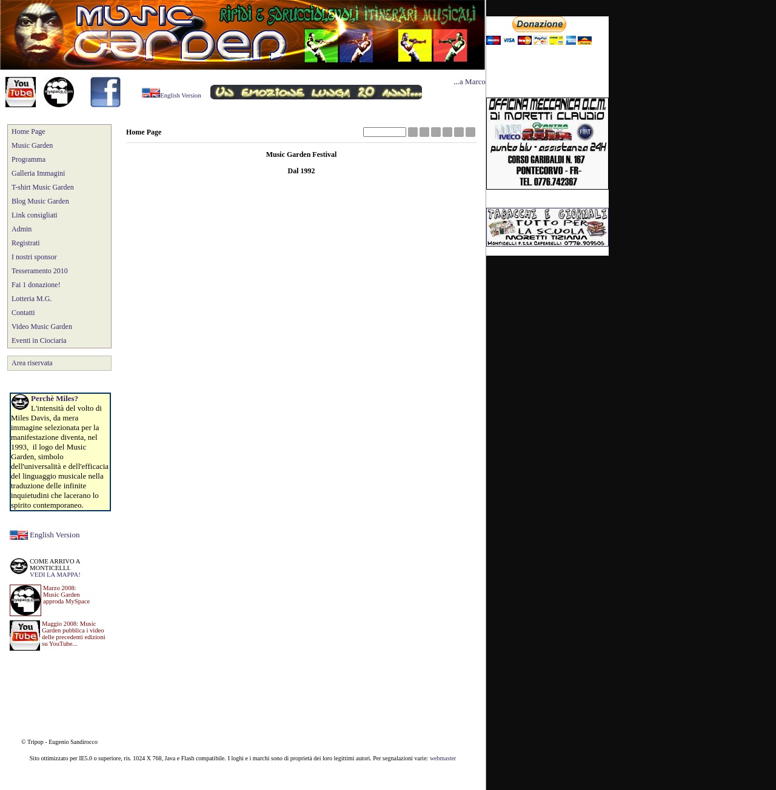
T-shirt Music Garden (43, 187)
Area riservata (32, 363)
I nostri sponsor (34, 257)
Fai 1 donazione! (36, 284)
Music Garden (32, 145)
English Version (54, 534)
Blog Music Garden (40, 201)
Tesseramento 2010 (40, 271)
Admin (22, 229)
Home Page (28, 131)
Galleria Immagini (38, 173)
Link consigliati (35, 215)
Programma (28, 159)
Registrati (26, 243)
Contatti (23, 312)
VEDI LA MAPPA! (55, 574)
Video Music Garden (42, 326)
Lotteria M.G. (32, 298)
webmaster (443, 758)
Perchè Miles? (54, 398)
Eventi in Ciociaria (39, 340)
